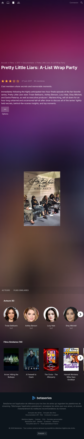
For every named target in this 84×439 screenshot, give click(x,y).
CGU (43, 419)
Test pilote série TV (32, 424)
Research (56, 421)
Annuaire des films (49, 413)
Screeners (47, 421)
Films (12, 63)
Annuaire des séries (35, 413)
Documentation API (32, 415)
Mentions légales (27, 419)
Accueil (4, 63)
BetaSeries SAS (30, 421)
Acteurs (6, 290)
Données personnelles (54, 419)
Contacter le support (51, 415)
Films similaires (21, 290)
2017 (18, 63)
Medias (39, 421)
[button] (11, 318)
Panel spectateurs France (49, 424)
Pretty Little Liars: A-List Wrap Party (51, 63)
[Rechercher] (81, 2)
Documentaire (28, 63)
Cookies (38, 419)
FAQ (41, 415)
